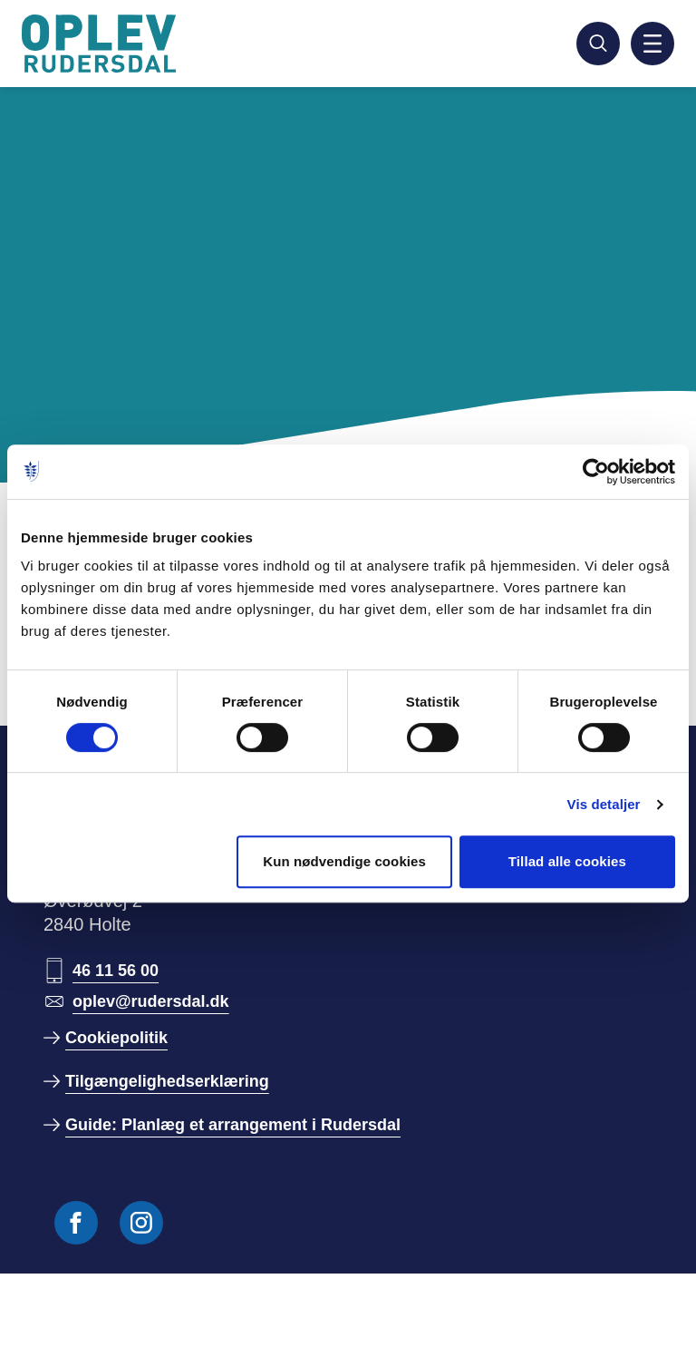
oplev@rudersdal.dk (150, 1001)
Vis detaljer (604, 804)
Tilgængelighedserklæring (167, 1081)
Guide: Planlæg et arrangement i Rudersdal (233, 1125)
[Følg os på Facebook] (76, 1223)
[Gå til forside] (101, 44)
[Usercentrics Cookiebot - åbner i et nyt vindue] (596, 471)
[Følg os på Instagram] (141, 1223)
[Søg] (598, 43)
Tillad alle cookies (567, 861)
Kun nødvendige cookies (344, 861)
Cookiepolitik (116, 1038)
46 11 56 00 (115, 970)
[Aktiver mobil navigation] (652, 43)
